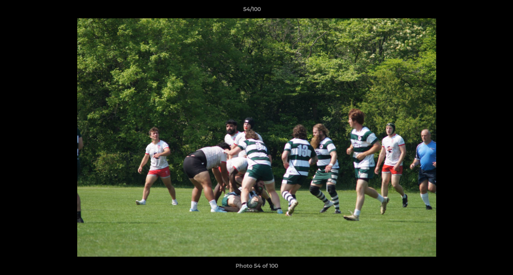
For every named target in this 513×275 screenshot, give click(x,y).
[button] (480, 11)
